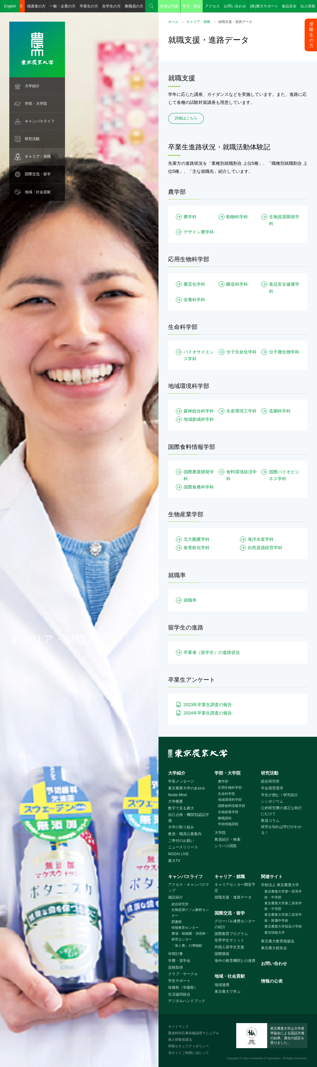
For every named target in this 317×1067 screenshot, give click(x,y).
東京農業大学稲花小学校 (283, 926)
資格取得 (175, 967)
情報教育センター (185, 927)
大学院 (220, 832)
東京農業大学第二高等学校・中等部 (283, 906)
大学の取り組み (181, 827)
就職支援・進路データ (233, 897)
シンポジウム (272, 801)
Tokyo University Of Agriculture (261, 1058)
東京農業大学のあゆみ (186, 788)
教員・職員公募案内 (185, 834)
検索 (151, 6)
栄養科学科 (194, 299)
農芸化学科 (194, 284)
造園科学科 (280, 410)
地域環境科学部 (230, 799)
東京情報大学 (274, 932)
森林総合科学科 (199, 410)
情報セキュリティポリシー (188, 1046)
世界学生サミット (229, 940)
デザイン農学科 (199, 231)
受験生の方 (311, 35)
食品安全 (289, 6)
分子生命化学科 (241, 351)
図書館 (177, 922)
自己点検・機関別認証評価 (188, 818)
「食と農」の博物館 (187, 945)
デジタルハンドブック (186, 1001)
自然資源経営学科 (265, 547)
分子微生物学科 (284, 351)
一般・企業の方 (63, 6)
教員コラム (270, 820)
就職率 (190, 600)
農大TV (174, 861)
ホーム (173, 21)
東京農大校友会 (274, 948)
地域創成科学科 (199, 419)
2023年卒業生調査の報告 (208, 704)
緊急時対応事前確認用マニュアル (193, 1033)
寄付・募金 (191, 6)
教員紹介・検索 (228, 839)
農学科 (190, 216)
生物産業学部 (228, 812)
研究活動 (32, 139)
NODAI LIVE (178, 854)
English (10, 6)
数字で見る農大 (181, 808)
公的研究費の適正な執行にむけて (281, 811)
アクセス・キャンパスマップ (188, 887)
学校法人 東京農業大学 (280, 885)
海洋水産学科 (261, 539)
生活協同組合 (179, 994)
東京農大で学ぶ (228, 991)
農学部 (223, 781)
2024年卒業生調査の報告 (208, 713)
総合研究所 (270, 781)
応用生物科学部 (230, 787)
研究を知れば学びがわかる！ (281, 830)
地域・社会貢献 (38, 192)
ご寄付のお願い (181, 841)
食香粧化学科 (197, 547)
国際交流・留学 (38, 174)
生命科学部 (226, 794)
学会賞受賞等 (272, 788)
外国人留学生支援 (229, 947)
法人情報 (307, 6)
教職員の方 (134, 6)
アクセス (212, 6)
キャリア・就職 (38, 156)
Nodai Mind (177, 795)
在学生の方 (111, 6)
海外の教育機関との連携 (235, 960)
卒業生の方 (89, 6)
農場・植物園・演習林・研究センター (190, 936)
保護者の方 (36, 6)
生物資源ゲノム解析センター (190, 912)
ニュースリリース (183, 847)
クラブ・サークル (183, 974)
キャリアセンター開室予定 (235, 887)
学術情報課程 (228, 824)
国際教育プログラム (231, 934)
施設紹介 (175, 897)
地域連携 (222, 985)
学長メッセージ (181, 781)
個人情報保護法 (180, 1039)
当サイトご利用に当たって (188, 1053)
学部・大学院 (36, 103)
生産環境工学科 (241, 410)
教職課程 (225, 818)
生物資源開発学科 (284, 220)
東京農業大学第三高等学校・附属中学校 (283, 917)
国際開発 (222, 954)
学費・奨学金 (179, 960)
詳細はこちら (186, 118)
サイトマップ (178, 1026)
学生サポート (179, 981)
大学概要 (175, 801)
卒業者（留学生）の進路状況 (212, 652)
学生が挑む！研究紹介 (279, 795)
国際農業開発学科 (199, 475)
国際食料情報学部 (231, 806)
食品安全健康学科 (284, 287)
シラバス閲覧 (226, 846)
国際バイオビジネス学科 (284, 475)
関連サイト (272, 876)
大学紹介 (32, 86)
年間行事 (175, 954)
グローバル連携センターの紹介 (235, 924)
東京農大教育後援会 (277, 941)
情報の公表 (272, 981)
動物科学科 (237, 216)
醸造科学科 (237, 284)
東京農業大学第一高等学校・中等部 (283, 894)
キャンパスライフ (39, 121)
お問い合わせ (235, 6)
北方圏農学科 (197, 539)
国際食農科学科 (199, 486)
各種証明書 (169, 6)
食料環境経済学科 (241, 475)
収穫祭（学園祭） (183, 987)
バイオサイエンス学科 (199, 355)
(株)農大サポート (264, 6)
